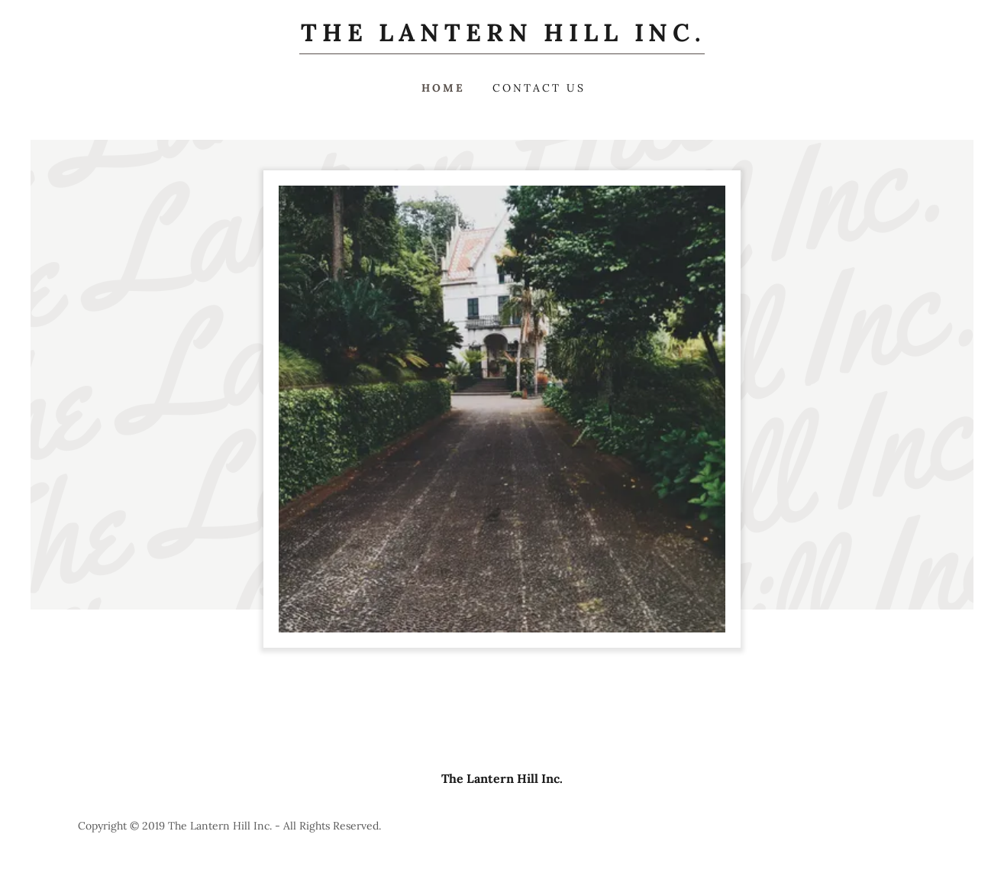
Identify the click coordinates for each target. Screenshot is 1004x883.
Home (443, 88)
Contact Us (539, 88)
